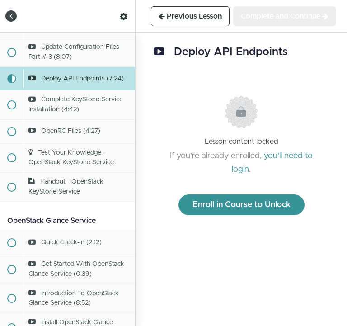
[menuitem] (124, 16)
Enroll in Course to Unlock (241, 205)
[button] (11, 16)
